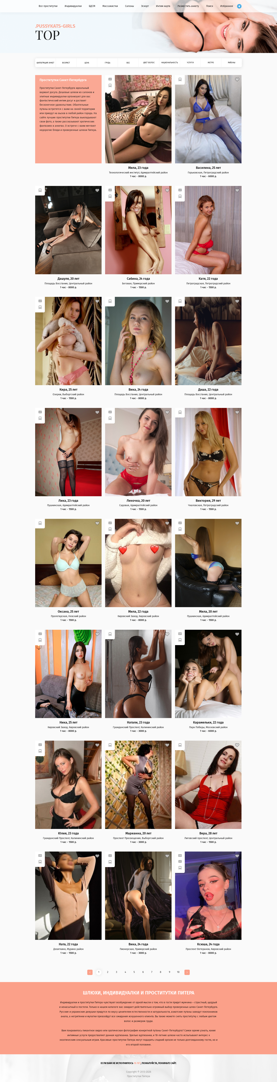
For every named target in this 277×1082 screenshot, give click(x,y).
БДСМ (92, 6)
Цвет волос (149, 62)
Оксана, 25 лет (68, 611)
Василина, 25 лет (208, 168)
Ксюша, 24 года (208, 944)
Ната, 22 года (68, 944)
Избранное (226, 6)
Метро (211, 62)
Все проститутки (48, 6)
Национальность (169, 62)
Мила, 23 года (138, 168)
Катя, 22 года (208, 279)
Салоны (129, 6)
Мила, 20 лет (208, 611)
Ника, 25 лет (68, 722)
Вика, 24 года (138, 390)
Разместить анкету (188, 6)
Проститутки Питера (138, 1076)
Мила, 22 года (138, 611)
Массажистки (110, 6)
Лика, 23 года (68, 501)
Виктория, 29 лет (208, 501)
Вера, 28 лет (208, 833)
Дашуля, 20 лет (68, 279)
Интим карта (163, 6)
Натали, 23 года (138, 722)
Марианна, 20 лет (138, 833)
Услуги (190, 62)
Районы (231, 62)
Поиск (209, 6)
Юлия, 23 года (68, 833)
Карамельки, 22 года (208, 722)
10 (178, 972)
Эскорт (145, 6)
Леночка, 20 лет (138, 501)
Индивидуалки (73, 6)
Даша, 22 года (208, 390)
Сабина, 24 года (138, 279)
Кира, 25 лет (68, 390)
